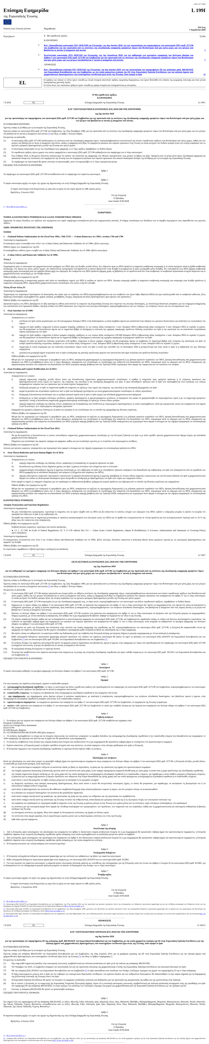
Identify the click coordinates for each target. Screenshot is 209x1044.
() (49, 134)
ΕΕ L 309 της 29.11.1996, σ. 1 (17, 207)
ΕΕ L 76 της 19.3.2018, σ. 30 (63, 1040)
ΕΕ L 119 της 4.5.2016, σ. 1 (74, 906)
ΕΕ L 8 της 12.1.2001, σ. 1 (55, 911)
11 (205, 74)
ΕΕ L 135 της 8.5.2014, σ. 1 (16, 1036)
